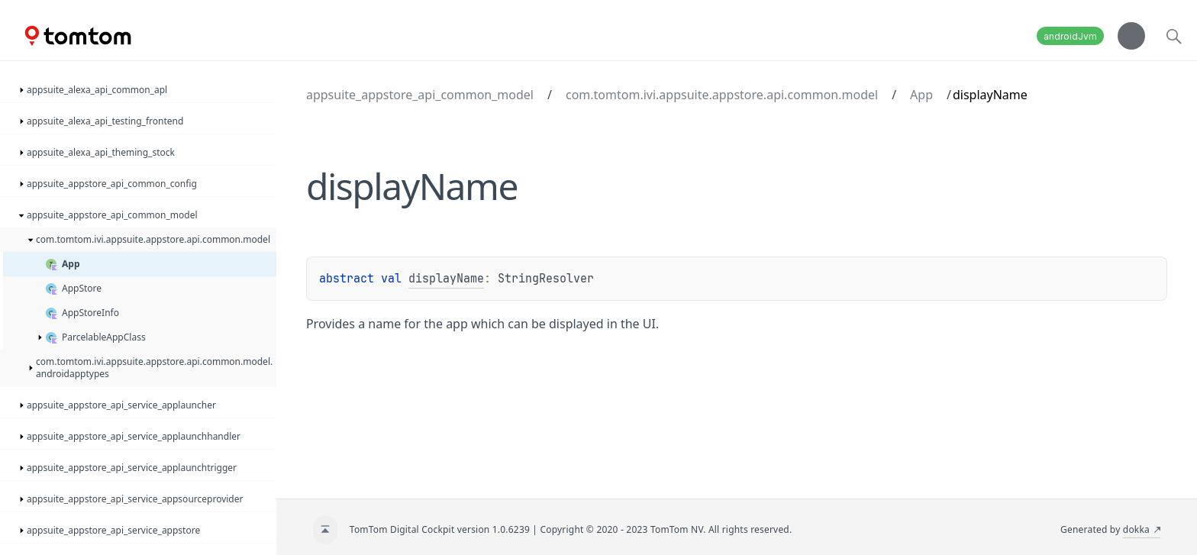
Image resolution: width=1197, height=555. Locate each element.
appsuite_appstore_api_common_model (420, 94)
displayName (446, 278)
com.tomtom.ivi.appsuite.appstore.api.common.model (722, 94)
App (921, 94)
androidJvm (1070, 36)
